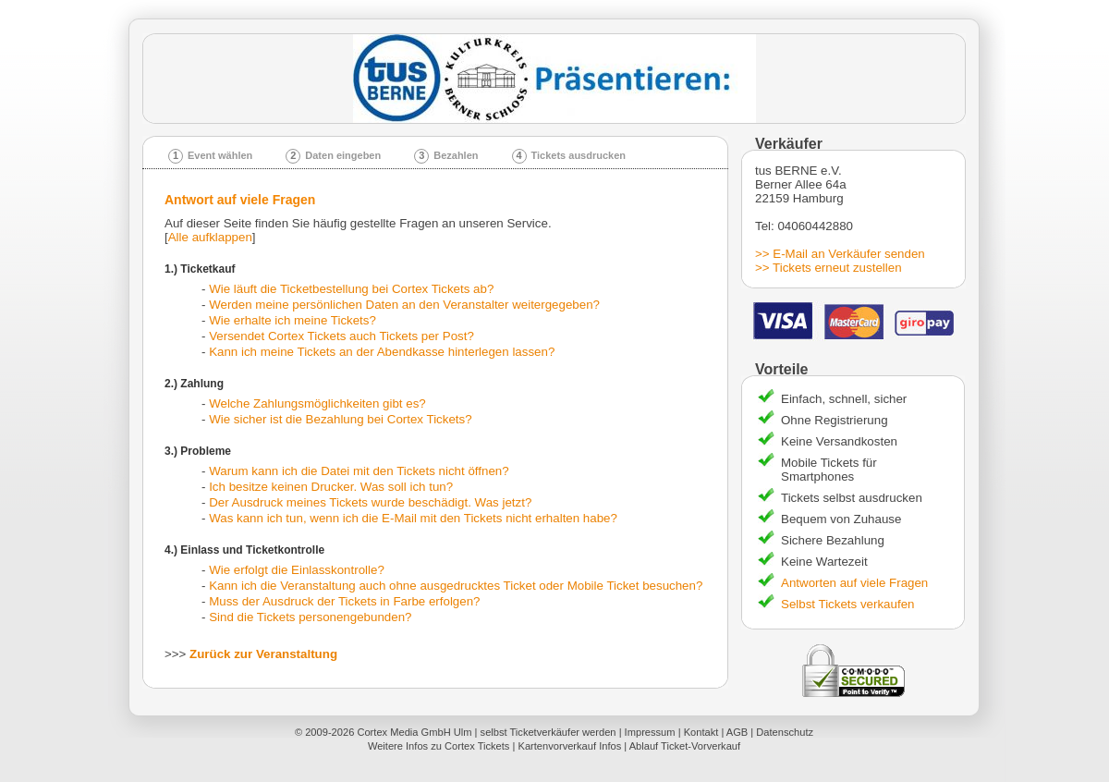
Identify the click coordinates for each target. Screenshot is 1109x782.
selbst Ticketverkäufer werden (548, 732)
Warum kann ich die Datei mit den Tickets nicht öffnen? (358, 471)
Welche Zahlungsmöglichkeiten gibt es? (317, 403)
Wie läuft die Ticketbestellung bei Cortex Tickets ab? (351, 289)
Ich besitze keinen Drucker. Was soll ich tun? (331, 487)
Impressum (650, 732)
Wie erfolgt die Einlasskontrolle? (296, 570)
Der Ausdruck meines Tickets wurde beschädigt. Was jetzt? (370, 502)
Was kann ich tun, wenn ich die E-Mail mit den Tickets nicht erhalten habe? (413, 518)
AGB (737, 732)
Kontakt (701, 732)
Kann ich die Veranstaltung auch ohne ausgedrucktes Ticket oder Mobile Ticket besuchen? (455, 586)
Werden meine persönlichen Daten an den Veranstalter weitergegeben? (404, 305)
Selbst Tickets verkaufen (847, 604)
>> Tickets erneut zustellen (828, 268)
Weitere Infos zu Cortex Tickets (439, 745)
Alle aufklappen (210, 237)
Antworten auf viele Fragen (854, 583)
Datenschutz (784, 732)
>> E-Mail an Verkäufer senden (840, 254)
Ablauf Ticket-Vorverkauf (684, 745)
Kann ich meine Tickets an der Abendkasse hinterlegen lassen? (381, 352)
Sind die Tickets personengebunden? (310, 617)
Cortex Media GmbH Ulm (414, 732)
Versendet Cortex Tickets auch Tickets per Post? (341, 336)
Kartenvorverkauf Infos (569, 745)
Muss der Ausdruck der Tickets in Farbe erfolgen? (344, 601)
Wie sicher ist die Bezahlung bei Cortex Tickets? (340, 419)
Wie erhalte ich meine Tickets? (292, 320)
